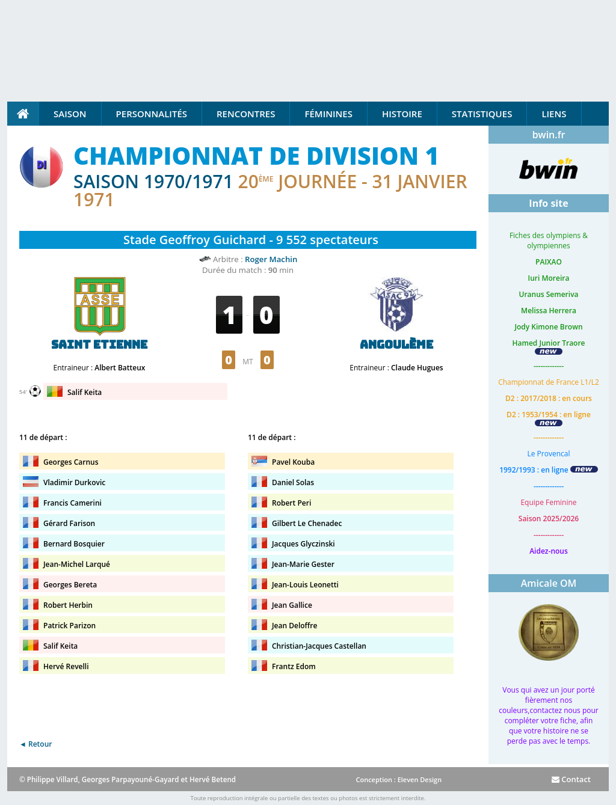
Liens (553, 114)
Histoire (402, 114)
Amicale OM (549, 583)
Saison (70, 114)
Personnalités (151, 114)
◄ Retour (35, 744)
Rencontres (246, 114)
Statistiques (482, 114)
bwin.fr (548, 134)
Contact (571, 779)
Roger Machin (271, 259)
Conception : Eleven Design (399, 779)
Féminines (328, 114)
